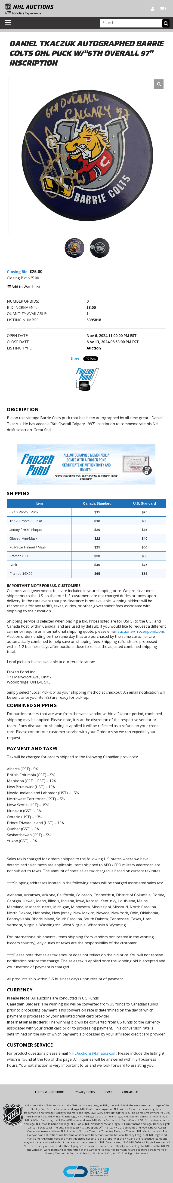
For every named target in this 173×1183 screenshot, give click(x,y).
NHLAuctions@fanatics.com (92, 1053)
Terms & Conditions (49, 1092)
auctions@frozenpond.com (140, 631)
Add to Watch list (23, 286)
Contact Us (130, 1092)
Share (75, 358)
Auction (93, 348)
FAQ (108, 1092)
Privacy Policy (85, 1092)
